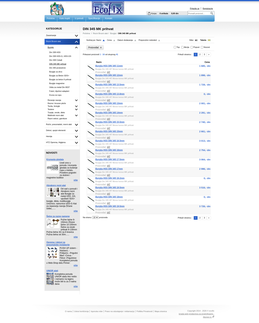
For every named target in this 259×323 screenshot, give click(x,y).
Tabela (203, 40)
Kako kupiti (65, 18)
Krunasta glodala (55, 159)
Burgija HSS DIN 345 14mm (109, 112)
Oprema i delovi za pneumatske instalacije (58, 243)
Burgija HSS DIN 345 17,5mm (110, 159)
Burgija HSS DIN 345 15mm (109, 131)
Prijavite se (194, 8)
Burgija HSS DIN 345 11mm (109, 66)
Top (178, 47)
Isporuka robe (97, 311)
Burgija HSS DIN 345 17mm (109, 169)
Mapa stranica (161, 311)
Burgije (113, 33)
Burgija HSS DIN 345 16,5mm (110, 141)
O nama (68, 311)
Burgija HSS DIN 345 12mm (109, 75)
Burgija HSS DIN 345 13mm (109, 103)
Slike (191, 40)
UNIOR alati (52, 270)
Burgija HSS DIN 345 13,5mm (110, 84)
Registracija (208, 8)
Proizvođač (95, 47)
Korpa (153, 13)
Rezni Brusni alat (100, 33)
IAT (108, 72)
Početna (51, 18)
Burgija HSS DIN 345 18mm (109, 197)
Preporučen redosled (148, 40)
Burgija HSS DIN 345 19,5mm (110, 206)
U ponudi (79, 18)
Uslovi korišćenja (81, 311)
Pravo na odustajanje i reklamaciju (120, 311)
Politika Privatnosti (144, 311)
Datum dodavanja (125, 40)
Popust (196, 47)
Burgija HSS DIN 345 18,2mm (110, 178)
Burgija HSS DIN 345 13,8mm (110, 94)
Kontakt (108, 18)
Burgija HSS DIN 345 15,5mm (110, 122)
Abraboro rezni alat (56, 185)
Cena (109, 40)
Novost (207, 47)
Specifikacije (94, 18)
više (76, 180)
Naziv (98, 40)
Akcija (186, 47)
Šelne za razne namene (58, 216)
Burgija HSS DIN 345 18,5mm (110, 187)
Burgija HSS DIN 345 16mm (109, 150)
